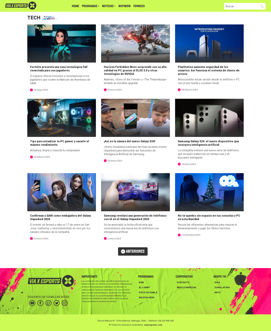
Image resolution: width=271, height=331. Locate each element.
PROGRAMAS (89, 6)
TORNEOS (139, 6)
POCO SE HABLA (148, 292)
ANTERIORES (133, 251)
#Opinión (124, 6)
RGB (141, 282)
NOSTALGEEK (146, 297)
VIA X (217, 282)
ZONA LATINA (222, 287)
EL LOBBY (144, 287)
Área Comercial (187, 287)
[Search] (240, 6)
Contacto (183, 282)
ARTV (217, 292)
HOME (75, 6)
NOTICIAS (108, 6)
